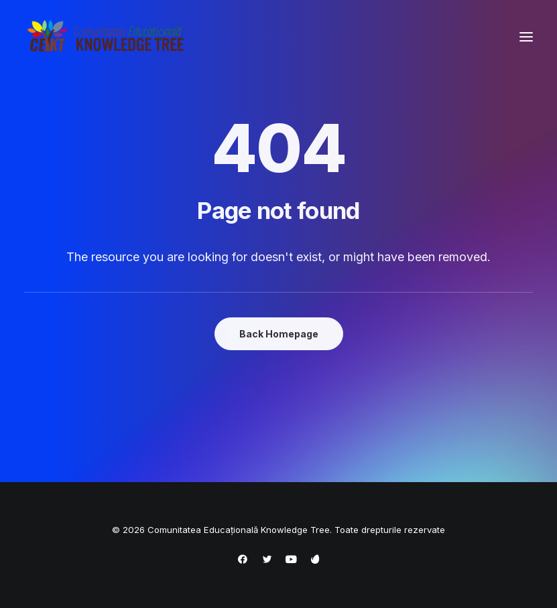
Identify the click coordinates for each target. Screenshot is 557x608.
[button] (526, 36)
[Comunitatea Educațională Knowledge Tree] (108, 36)
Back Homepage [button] (278, 333)
